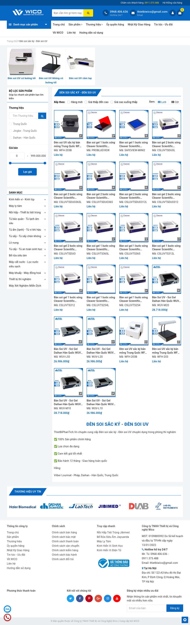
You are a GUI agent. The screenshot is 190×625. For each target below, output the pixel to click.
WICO (136, 621)
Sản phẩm (75, 24)
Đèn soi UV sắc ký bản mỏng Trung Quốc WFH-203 (166, 351)
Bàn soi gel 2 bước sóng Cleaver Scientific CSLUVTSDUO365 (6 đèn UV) (101, 196)
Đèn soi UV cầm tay (80, 78)
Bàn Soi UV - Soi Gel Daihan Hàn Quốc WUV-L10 (100, 402)
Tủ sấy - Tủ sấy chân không (25, 236)
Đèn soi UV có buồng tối (22, 78)
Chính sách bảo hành (64, 554)
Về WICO (58, 32)
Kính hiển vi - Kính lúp (22, 199)
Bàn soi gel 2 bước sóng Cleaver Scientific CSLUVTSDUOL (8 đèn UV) (166, 144)
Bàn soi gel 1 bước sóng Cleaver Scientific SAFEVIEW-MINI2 (133, 144)
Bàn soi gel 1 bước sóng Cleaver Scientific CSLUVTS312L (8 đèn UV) (166, 248)
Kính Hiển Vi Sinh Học (110, 545)
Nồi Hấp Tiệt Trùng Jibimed (113, 532)
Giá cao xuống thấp (123, 102)
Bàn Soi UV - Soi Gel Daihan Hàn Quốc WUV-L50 (68, 351)
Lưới (162, 102)
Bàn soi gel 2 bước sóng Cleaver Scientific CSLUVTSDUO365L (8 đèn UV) (68, 196)
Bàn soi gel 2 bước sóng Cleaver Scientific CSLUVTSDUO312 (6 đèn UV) (166, 196)
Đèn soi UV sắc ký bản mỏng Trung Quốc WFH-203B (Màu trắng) (133, 351)
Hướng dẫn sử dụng (91, 32)
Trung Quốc (19, 123)
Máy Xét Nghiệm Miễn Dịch (25, 285)
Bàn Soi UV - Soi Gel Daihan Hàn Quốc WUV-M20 (166, 299)
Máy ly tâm (15, 205)
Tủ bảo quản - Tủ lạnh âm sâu (24, 221)
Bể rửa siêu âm (18, 255)
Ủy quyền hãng (115, 24)
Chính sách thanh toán (65, 541)
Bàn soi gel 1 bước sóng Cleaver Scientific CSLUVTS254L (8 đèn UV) (101, 299)
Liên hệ (71, 32)
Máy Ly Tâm (104, 541)
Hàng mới (74, 102)
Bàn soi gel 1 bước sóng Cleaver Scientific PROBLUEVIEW (101, 144)
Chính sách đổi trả (63, 559)
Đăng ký (174, 608)
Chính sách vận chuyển (65, 545)
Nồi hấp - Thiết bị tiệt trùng (25, 212)
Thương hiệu (94, 24)
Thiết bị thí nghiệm (20, 279)
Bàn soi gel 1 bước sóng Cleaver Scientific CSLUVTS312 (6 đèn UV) (68, 299)
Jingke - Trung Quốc (24, 130)
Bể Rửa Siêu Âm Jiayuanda (113, 536)
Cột (175, 102)
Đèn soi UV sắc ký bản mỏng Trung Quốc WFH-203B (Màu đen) (68, 144)
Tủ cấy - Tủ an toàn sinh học (25, 249)
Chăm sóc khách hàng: (140, 2)
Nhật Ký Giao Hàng (139, 24)
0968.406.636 (119, 11)
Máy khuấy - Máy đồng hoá (25, 272)
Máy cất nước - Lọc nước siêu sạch (23, 264)
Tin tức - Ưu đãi (163, 24)
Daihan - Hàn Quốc (23, 137)
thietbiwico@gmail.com (152, 11)
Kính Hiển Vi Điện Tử (109, 550)
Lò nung (14, 242)
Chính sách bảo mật (64, 536)
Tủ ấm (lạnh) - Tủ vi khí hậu (25, 229)
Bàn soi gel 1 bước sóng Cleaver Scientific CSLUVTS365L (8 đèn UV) (101, 248)
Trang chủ (59, 24)
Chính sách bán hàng (64, 532)
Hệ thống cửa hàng (172, 2)
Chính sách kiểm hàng (65, 550)
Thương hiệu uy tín (27, 491)
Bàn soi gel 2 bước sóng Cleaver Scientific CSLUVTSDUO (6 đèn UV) (68, 248)
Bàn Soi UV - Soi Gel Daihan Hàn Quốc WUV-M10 (68, 402)
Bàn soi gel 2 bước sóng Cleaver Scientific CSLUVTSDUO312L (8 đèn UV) (133, 196)
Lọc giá (27, 171)
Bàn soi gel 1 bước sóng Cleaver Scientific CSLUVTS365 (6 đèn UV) (133, 248)
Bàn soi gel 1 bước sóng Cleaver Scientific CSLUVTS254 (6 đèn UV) (133, 299)
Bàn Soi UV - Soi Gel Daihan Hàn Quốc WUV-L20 (100, 351)
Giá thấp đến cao (96, 102)
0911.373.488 (150, 558)
